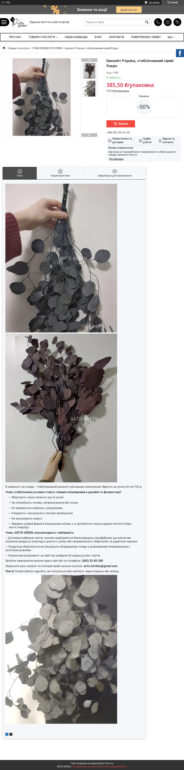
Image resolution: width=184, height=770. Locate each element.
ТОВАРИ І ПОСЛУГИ (41, 37)
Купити (123, 123)
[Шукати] (147, 22)
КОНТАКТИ (116, 37)
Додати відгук (177, 22)
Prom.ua (109, 763)
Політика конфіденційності (113, 766)
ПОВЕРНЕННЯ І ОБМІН (146, 37)
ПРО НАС (15, 37)
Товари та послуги (18, 48)
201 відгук (154, 2)
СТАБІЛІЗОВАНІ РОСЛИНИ (47, 48)
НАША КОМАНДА (76, 37)
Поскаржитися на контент (85, 766)
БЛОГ (98, 37)
